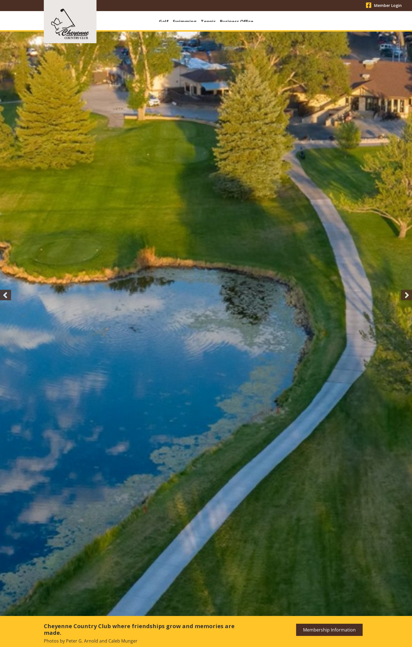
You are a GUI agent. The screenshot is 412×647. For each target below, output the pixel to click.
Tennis (208, 21)
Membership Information (329, 631)
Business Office (236, 21)
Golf (164, 21)
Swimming (185, 21)
